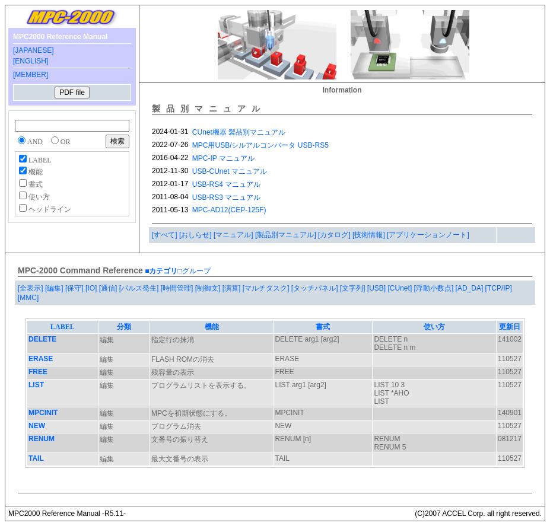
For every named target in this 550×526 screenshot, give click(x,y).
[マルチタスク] (267, 288)
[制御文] (208, 288)
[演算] (232, 288)
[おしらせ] (196, 235)
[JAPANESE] (33, 50)
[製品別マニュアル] (286, 235)
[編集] (55, 288)
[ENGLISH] (30, 61)
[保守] (75, 288)
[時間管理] (178, 288)
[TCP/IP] (498, 288)
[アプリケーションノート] (428, 235)
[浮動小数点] (435, 288)
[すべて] (165, 235)
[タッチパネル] (315, 288)
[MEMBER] (30, 75)
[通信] (109, 288)
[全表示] (31, 288)
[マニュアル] (234, 235)
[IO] (92, 288)
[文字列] (353, 288)
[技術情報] (369, 235)
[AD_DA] (470, 288)
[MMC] (28, 298)
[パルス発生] (140, 288)
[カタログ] (335, 235)
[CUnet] (401, 288)
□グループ (193, 271)
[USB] (377, 288)
